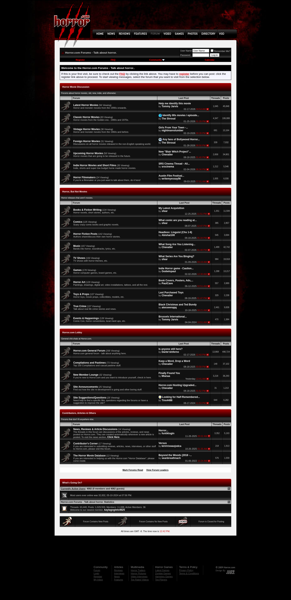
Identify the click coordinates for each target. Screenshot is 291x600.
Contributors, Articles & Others (79, 413)
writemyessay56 (171, 178)
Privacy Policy (186, 570)
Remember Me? (220, 51)
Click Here (113, 437)
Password (185, 55)
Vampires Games (164, 576)
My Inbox (98, 579)
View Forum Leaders (157, 470)
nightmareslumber (172, 130)
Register (80, 60)
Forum (97, 570)
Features (118, 579)
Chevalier (167, 154)
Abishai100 (168, 235)
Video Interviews (139, 576)
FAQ (113, 60)
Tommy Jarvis (170, 106)
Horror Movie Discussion (75, 87)
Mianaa (166, 376)
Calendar (209, 60)
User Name (186, 50)
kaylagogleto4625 (114, 509)
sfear (165, 211)
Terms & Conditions (189, 573)
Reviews (118, 570)
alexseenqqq (169, 307)
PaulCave (167, 283)
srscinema (168, 166)
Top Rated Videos (140, 579)
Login (96, 573)
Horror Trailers (138, 570)
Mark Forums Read (132, 470)
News (117, 576)
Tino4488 (167, 400)
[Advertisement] (166, 18)
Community (157, 60)
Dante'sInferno (170, 351)
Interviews (119, 573)
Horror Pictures (138, 573)
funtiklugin (168, 433)
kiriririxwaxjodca (171, 446)
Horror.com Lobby (72, 332)
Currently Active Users (73, 488)
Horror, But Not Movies (74, 191)
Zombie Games (163, 573)
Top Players (161, 579)
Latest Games (162, 570)
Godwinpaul (169, 271)
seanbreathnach (171, 458)
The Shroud (169, 118)
